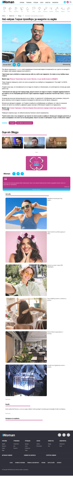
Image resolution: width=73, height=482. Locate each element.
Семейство (16, 444)
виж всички (7, 399)
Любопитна (55, 2)
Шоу (49, 446)
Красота (4, 446)
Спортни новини (51, 455)
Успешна (35, 2)
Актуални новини (7, 455)
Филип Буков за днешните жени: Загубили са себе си (33, 145)
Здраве (3, 444)
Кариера (27, 444)
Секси (41, 2)
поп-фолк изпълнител (24, 123)
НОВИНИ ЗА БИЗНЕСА (30, 455)
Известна (47, 2)
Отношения (39, 446)
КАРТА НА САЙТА (51, 462)
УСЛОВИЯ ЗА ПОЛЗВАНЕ (20, 462)
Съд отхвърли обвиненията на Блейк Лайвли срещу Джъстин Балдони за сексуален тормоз (12, 145)
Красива (22, 2)
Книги (60, 446)
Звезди (49, 444)
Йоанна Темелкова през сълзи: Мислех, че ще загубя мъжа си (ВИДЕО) (34, 79)
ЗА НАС (11, 462)
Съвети (38, 444)
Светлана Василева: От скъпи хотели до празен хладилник (55, 145)
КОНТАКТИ (59, 462)
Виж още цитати (36, 189)
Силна (26, 446)
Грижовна (28, 2)
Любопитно (62, 444)
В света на (27, 448)
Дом (14, 446)
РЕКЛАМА (43, 462)
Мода (3, 450)
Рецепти (16, 448)
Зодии (26, 450)
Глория (18, 69)
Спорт (3, 448)
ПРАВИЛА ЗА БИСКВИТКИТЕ (33, 462)
